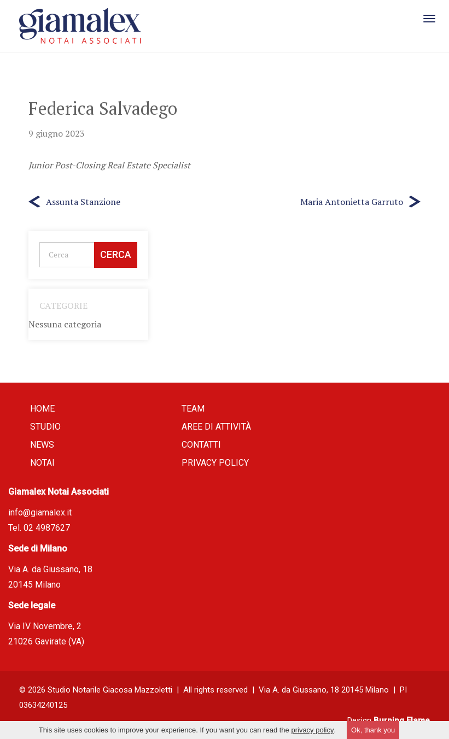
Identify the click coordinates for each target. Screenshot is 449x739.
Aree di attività (216, 426)
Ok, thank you (373, 730)
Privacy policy (215, 463)
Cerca (115, 254)
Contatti (201, 444)
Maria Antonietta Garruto (351, 202)
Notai (42, 463)
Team (193, 408)
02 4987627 (47, 528)
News (42, 444)
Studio (45, 426)
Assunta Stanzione (83, 202)
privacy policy (312, 730)
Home (42, 408)
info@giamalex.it (40, 512)
